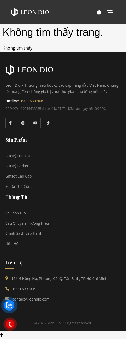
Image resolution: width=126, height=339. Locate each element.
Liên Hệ (11, 243)
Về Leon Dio (15, 212)
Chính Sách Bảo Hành (23, 233)
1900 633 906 (31, 100)
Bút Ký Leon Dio (18, 155)
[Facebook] (10, 123)
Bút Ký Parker (16, 165)
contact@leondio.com (30, 299)
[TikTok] (48, 123)
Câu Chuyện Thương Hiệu (27, 223)
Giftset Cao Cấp (18, 176)
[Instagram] (23, 123)
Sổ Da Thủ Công (18, 186)
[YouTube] (36, 123)
